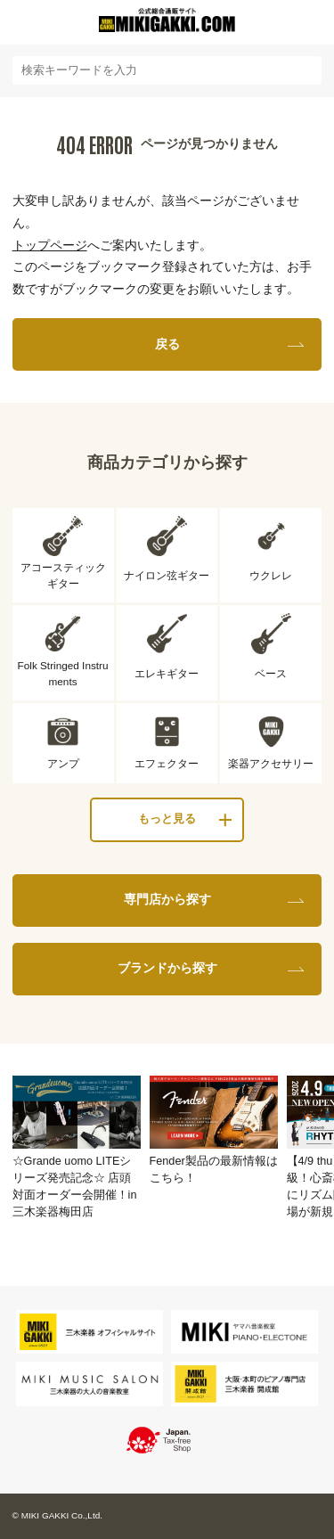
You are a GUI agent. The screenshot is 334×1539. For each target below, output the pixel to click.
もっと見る (167, 819)
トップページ (49, 245)
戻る (167, 344)
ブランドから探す (167, 968)
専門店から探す (167, 899)
